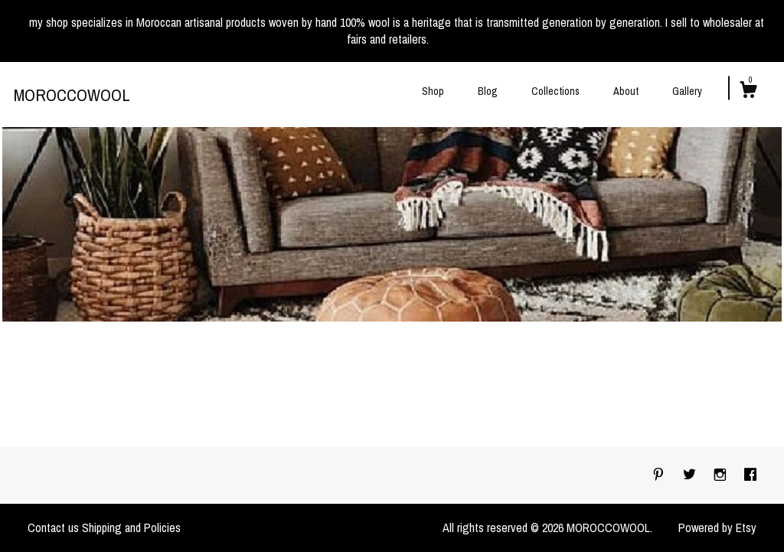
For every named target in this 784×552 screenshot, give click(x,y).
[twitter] (691, 474)
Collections (555, 91)
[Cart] (748, 91)
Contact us (53, 527)
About (626, 91)
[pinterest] (660, 474)
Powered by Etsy (717, 527)
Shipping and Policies (131, 527)
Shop (433, 91)
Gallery (687, 91)
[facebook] (750, 474)
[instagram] (721, 474)
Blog (488, 91)
